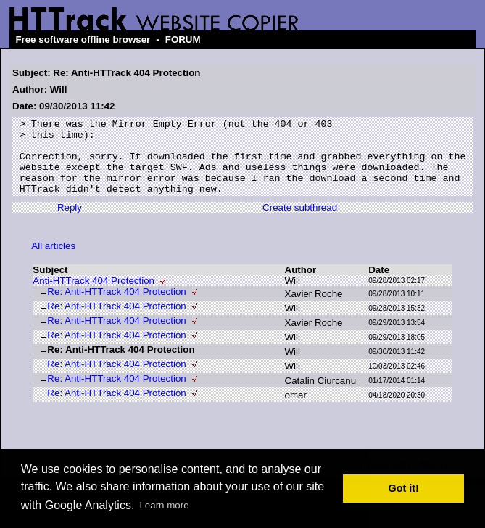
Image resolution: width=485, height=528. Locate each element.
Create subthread (299, 222)
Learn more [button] (163, 505)
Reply (69, 222)
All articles (53, 261)
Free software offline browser (82, 39)
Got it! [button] (404, 488)
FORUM (183, 39)
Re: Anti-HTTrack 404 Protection (116, 306)
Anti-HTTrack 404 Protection (93, 295)
